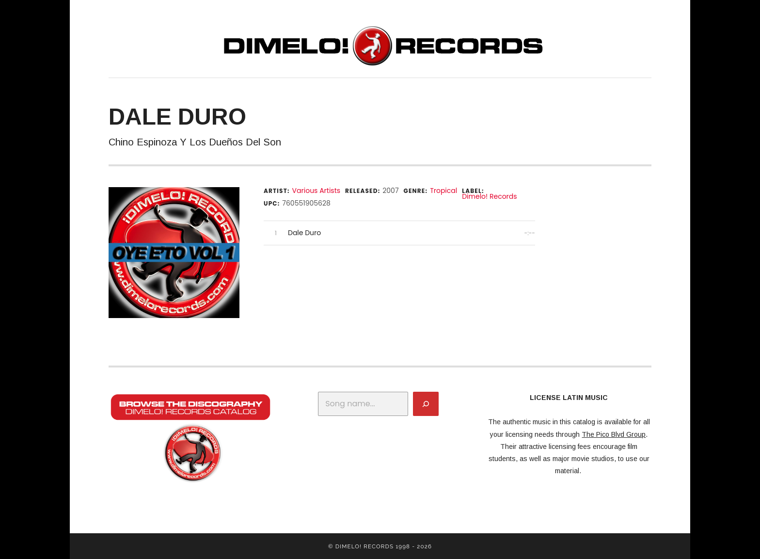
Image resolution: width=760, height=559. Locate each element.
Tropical (443, 190)
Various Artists (316, 190)
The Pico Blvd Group (614, 434)
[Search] (426, 404)
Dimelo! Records (489, 196)
